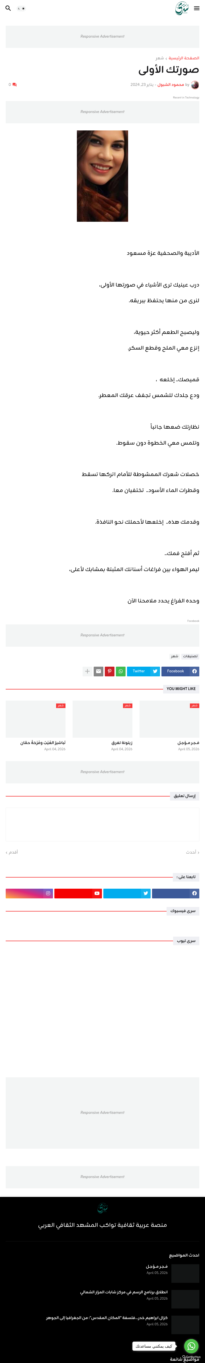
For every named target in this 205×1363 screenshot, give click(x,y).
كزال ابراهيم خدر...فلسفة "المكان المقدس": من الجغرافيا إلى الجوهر (107, 1318)
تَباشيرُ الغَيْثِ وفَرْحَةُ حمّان (42, 743)
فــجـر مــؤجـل (188, 743)
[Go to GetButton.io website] (191, 1357)
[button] (197, 8)
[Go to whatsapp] (191, 1346)
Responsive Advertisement (102, 36)
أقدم (13, 853)
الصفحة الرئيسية (184, 59)
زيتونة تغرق (121, 743)
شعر (160, 59)
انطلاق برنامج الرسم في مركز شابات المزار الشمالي (124, 1292)
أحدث (191, 853)
